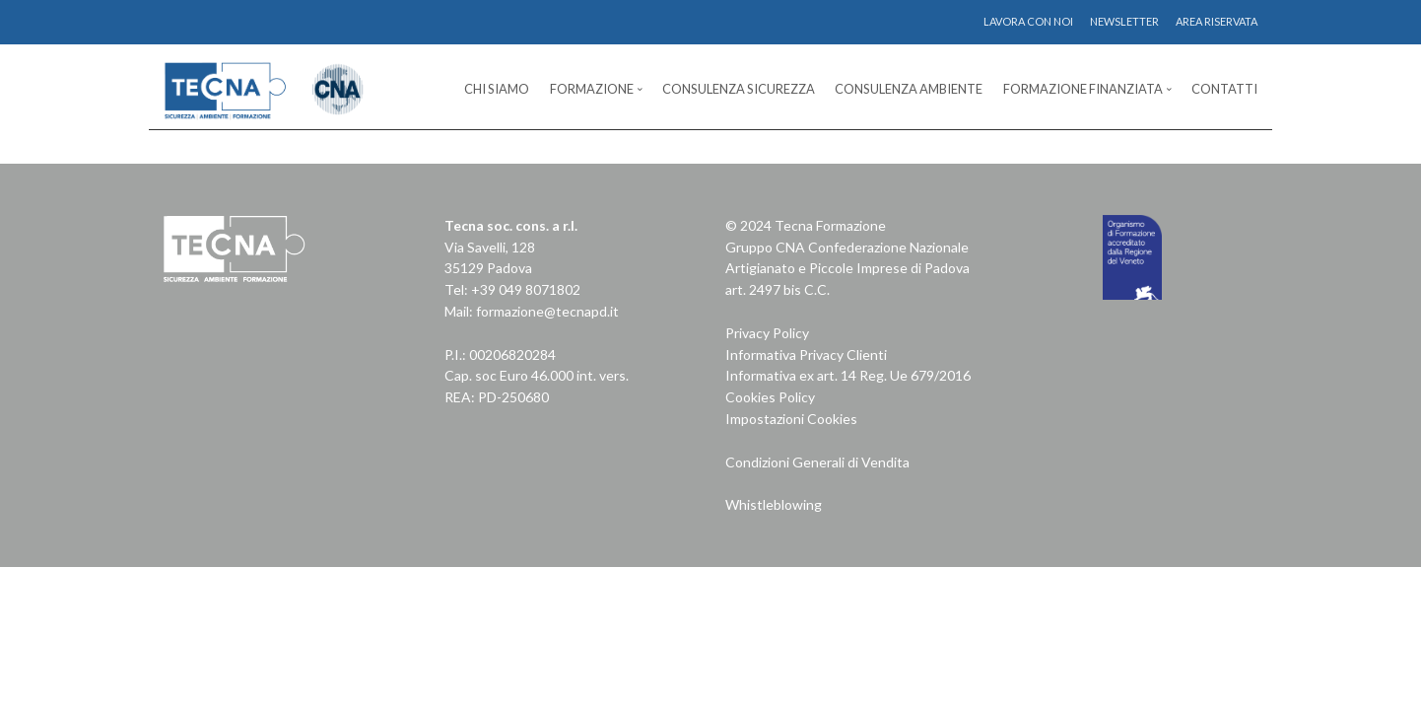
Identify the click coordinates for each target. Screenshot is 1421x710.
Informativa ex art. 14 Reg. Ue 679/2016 (848, 375)
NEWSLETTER (1124, 21)
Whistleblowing (773, 504)
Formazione (592, 89)
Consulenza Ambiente (908, 89)
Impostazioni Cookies (791, 418)
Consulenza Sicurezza (738, 89)
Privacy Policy (767, 332)
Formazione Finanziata (1083, 89)
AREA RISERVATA (1216, 21)
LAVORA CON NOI (1028, 21)
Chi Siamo (496, 89)
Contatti (1224, 89)
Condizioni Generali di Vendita (817, 462)
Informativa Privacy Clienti (806, 354)
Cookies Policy (770, 397)
